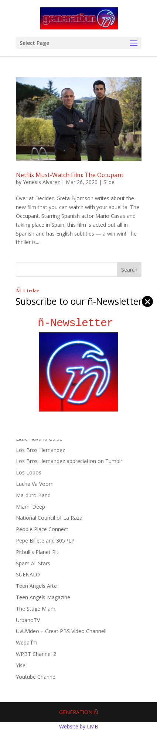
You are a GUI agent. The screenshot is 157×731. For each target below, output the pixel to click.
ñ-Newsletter (78, 323)
